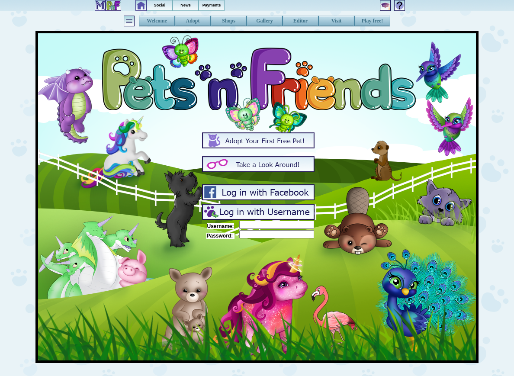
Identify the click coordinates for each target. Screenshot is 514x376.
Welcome (157, 21)
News (185, 5)
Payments (211, 5)
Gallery (264, 21)
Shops (228, 21)
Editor (300, 21)
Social (160, 5)
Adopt (192, 21)
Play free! (372, 21)
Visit (336, 21)
